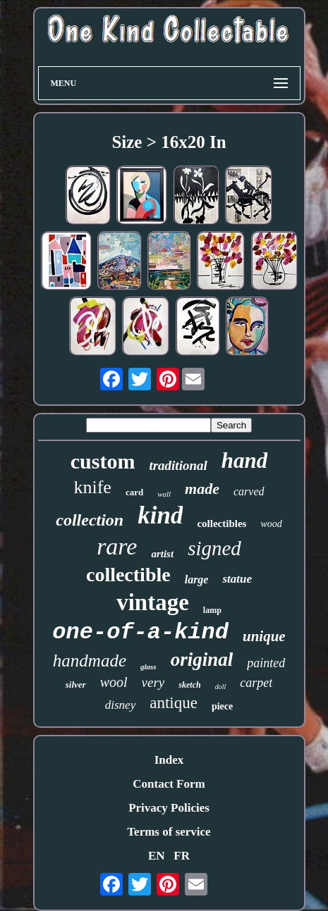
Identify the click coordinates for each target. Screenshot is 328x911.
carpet (256, 683)
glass (148, 666)
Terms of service (168, 831)
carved (249, 491)
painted (266, 663)
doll (220, 686)
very (153, 682)
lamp (212, 610)
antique (174, 703)
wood (270, 524)
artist (162, 553)
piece (222, 706)
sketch (189, 685)
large (197, 579)
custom (103, 461)
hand (244, 460)
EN (156, 855)
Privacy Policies (168, 807)
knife (92, 487)
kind (160, 515)
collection (89, 520)
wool (114, 682)
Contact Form (169, 784)
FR (182, 855)
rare (117, 546)
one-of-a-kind (140, 632)
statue (237, 578)
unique (264, 636)
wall (164, 494)
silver (76, 684)
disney (120, 705)
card (134, 492)
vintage (152, 602)
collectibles (221, 523)
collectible (128, 574)
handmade (89, 660)
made (202, 488)
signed (214, 548)
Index (169, 760)
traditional (178, 465)
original (202, 659)
